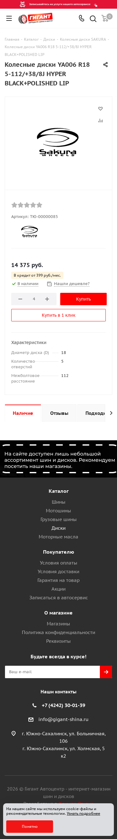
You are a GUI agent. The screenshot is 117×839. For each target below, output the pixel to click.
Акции (58, 589)
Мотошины (58, 511)
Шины (59, 502)
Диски (58, 528)
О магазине (58, 613)
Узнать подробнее (83, 813)
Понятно (30, 826)
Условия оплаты (58, 563)
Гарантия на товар (58, 580)
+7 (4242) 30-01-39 (63, 705)
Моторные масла (58, 537)
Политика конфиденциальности (58, 632)
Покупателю (58, 552)
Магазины (58, 624)
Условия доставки (58, 571)
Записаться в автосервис (58, 598)
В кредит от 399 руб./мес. (37, 275)
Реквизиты (58, 641)
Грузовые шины (59, 519)
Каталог (59, 491)
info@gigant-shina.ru (63, 719)
